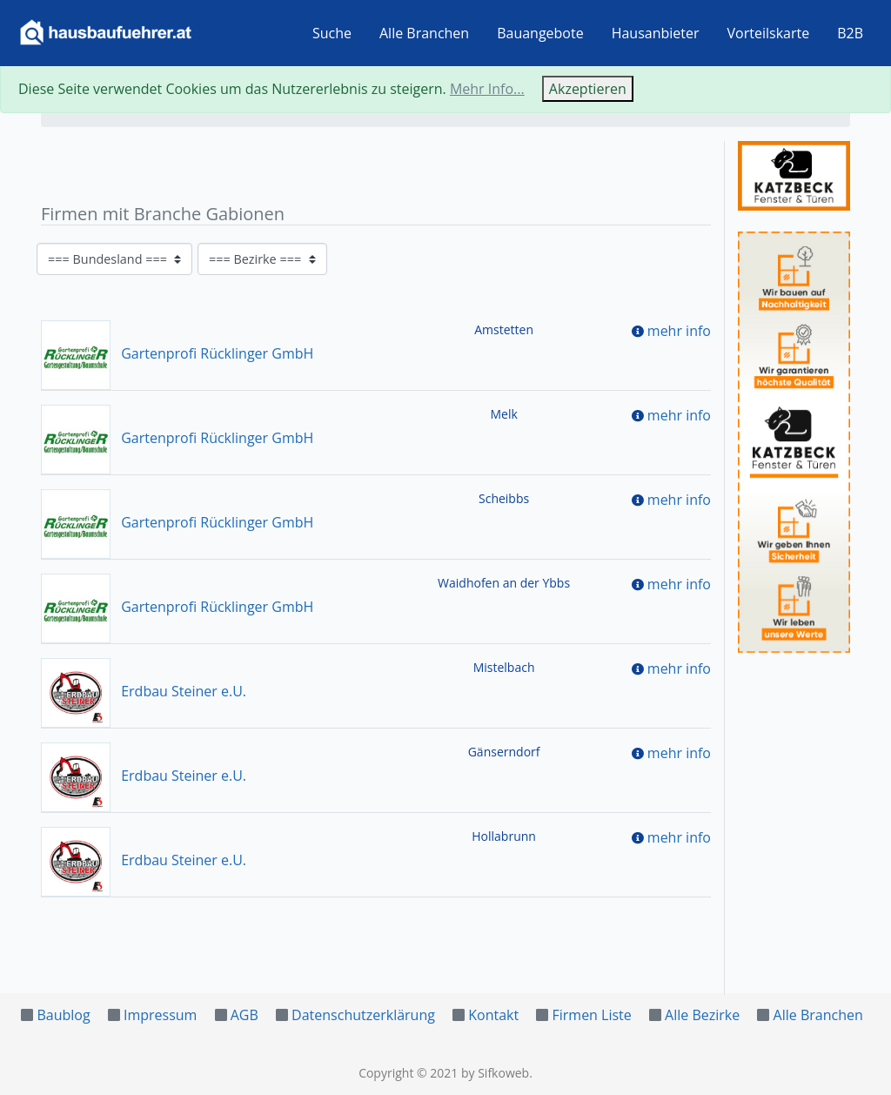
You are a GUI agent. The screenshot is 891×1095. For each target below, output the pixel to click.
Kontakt (493, 1014)
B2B (850, 33)
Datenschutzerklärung (363, 1014)
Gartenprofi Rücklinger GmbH (177, 353)
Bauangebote (540, 33)
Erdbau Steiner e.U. (143, 691)
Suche (332, 33)
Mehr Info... (487, 88)
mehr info (679, 330)
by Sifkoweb (495, 1073)
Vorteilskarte (768, 33)
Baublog (63, 1014)
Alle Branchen (424, 33)
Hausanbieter (656, 33)
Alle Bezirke (702, 1014)
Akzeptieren (587, 88)
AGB (244, 1014)
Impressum (160, 1014)
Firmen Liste (591, 1014)
